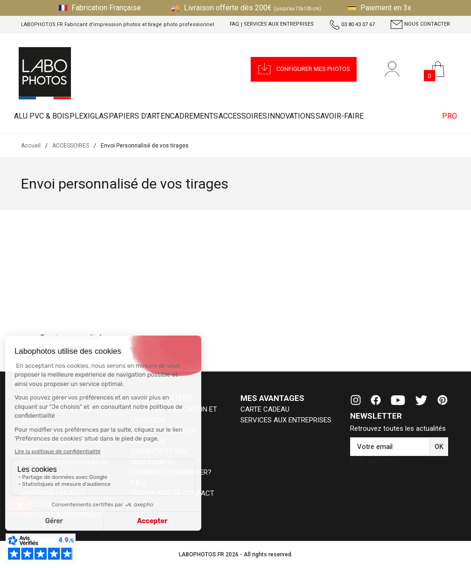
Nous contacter (420, 24)
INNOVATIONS (340, 116)
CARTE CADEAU (264, 409)
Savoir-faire (397, 116)
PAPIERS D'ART (157, 116)
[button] (304, 69)
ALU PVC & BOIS (46, 116)
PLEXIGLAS (102, 116)
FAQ (234, 24)
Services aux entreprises (279, 24)
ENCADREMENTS (220, 116)
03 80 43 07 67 (352, 25)
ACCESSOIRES (283, 116)
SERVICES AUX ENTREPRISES (285, 420)
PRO (445, 116)
